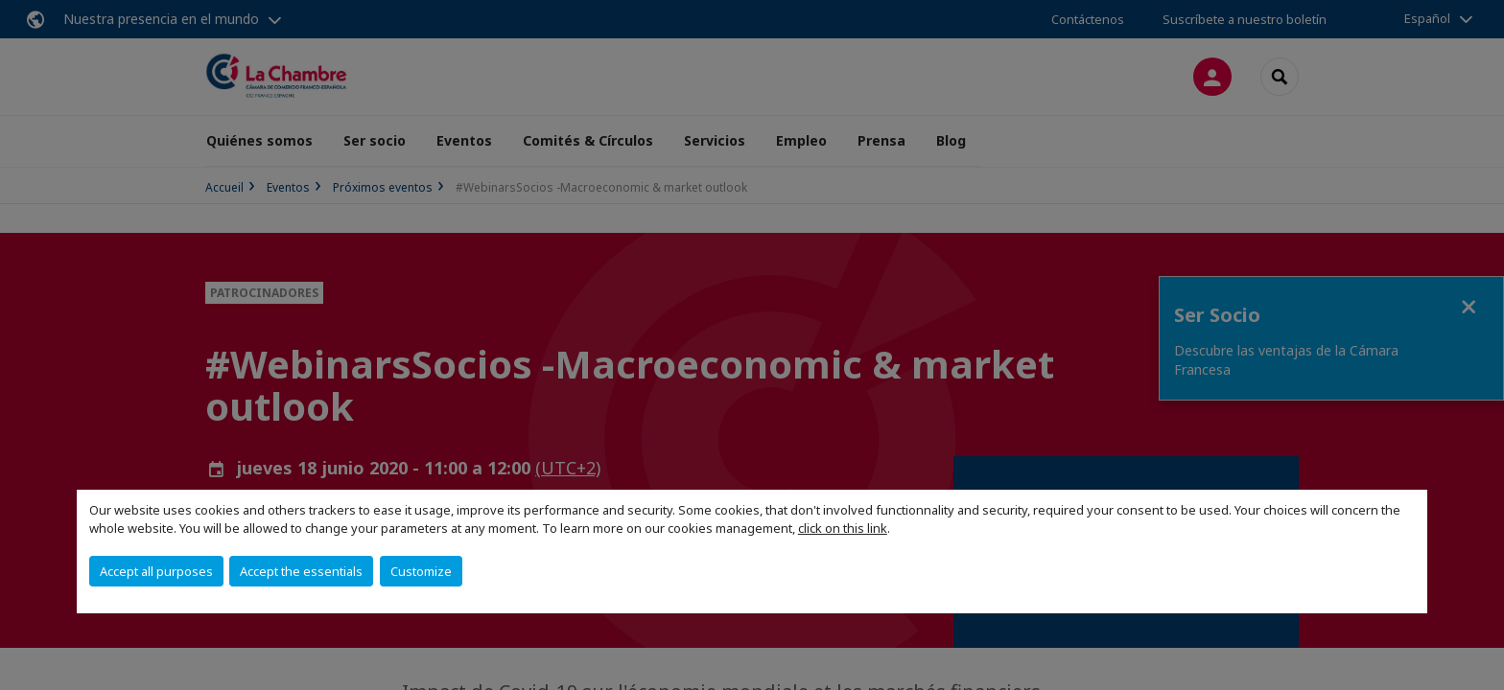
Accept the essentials (301, 571)
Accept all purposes (156, 571)
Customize (421, 571)
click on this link (842, 528)
